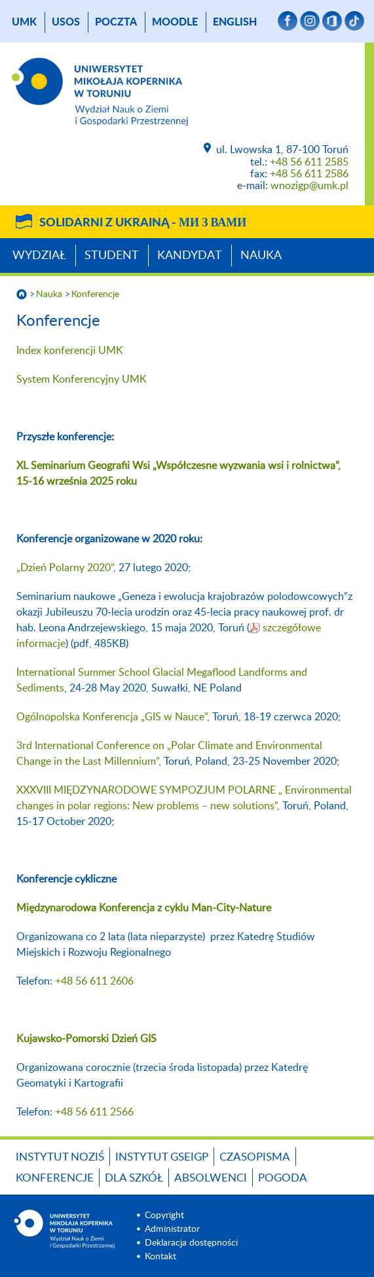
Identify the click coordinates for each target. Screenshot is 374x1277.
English (235, 22)
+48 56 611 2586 (309, 174)
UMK (24, 22)
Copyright (164, 1215)
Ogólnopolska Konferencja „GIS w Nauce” (111, 717)
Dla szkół (134, 1177)
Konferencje (95, 294)
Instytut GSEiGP (161, 1157)
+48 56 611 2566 (94, 1112)
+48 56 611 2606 (94, 981)
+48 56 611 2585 (309, 162)
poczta (116, 22)
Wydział (39, 256)
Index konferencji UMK (69, 350)
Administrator (172, 1229)
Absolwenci (210, 1177)
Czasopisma (254, 1157)
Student (111, 256)
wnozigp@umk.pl (309, 186)
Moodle (175, 22)
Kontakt (160, 1256)
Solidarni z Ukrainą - (142, 223)
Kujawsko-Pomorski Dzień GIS (86, 1039)
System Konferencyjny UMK (81, 379)
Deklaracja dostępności (191, 1243)
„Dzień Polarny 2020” (64, 568)
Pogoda (282, 1177)
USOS (66, 22)
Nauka (261, 256)
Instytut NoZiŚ (60, 1157)
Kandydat (189, 256)
